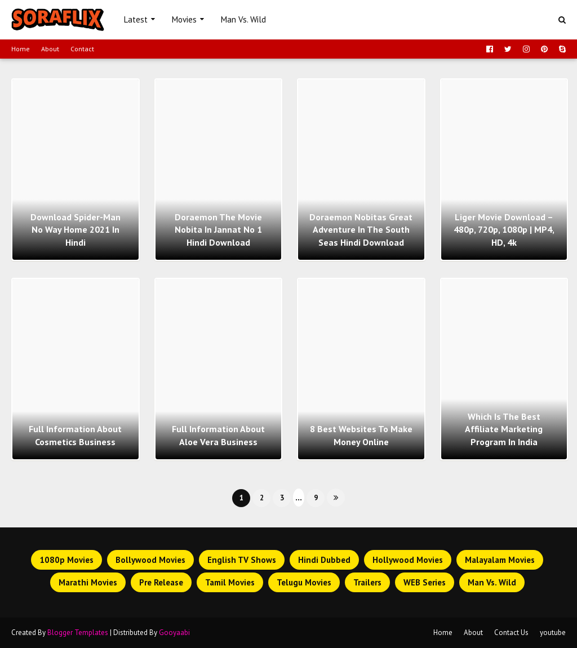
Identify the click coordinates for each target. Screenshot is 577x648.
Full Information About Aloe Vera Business (218, 435)
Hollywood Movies (407, 559)
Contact (82, 49)
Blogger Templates (77, 632)
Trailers (367, 582)
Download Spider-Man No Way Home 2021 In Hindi (75, 229)
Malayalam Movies (500, 559)
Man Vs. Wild (492, 582)
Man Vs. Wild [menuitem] (243, 19)
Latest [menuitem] (136, 19)
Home (20, 49)
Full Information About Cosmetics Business (75, 435)
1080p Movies (66, 559)
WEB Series (424, 582)
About (50, 49)
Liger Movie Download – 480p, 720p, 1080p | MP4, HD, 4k (504, 229)
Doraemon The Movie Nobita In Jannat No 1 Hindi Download (218, 229)
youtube (553, 632)
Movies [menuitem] (184, 19)
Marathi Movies (88, 582)
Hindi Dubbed (324, 559)
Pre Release (161, 582)
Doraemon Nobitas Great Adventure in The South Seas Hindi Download (360, 229)
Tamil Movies (230, 582)
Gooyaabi (174, 632)
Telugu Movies (304, 582)
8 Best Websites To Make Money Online (361, 435)
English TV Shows (241, 559)
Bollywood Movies (150, 559)
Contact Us (511, 632)
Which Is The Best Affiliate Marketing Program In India (504, 429)
